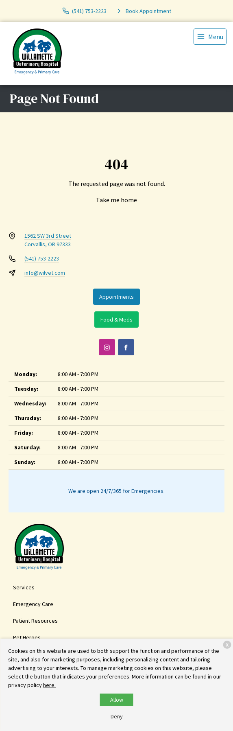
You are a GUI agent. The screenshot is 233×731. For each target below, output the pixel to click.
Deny (117, 716)
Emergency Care (33, 604)
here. (49, 685)
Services (24, 587)
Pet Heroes (27, 637)
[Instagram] (107, 347)
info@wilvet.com (44, 272)
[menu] (210, 36)
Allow (116, 699)
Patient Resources (35, 620)
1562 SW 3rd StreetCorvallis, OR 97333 (47, 240)
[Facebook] (126, 347)
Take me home (116, 200)
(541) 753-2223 (41, 258)
